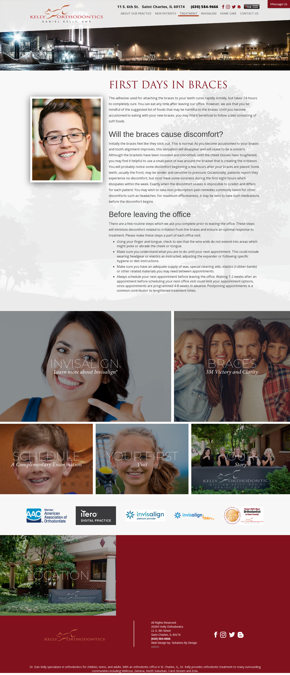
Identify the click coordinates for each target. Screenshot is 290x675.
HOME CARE (228, 13)
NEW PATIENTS (165, 13)
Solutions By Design (184, 642)
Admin (155, 646)
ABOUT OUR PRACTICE (136, 13)
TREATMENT (188, 13)
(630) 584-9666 (204, 6)
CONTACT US (249, 13)
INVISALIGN (208, 13)
